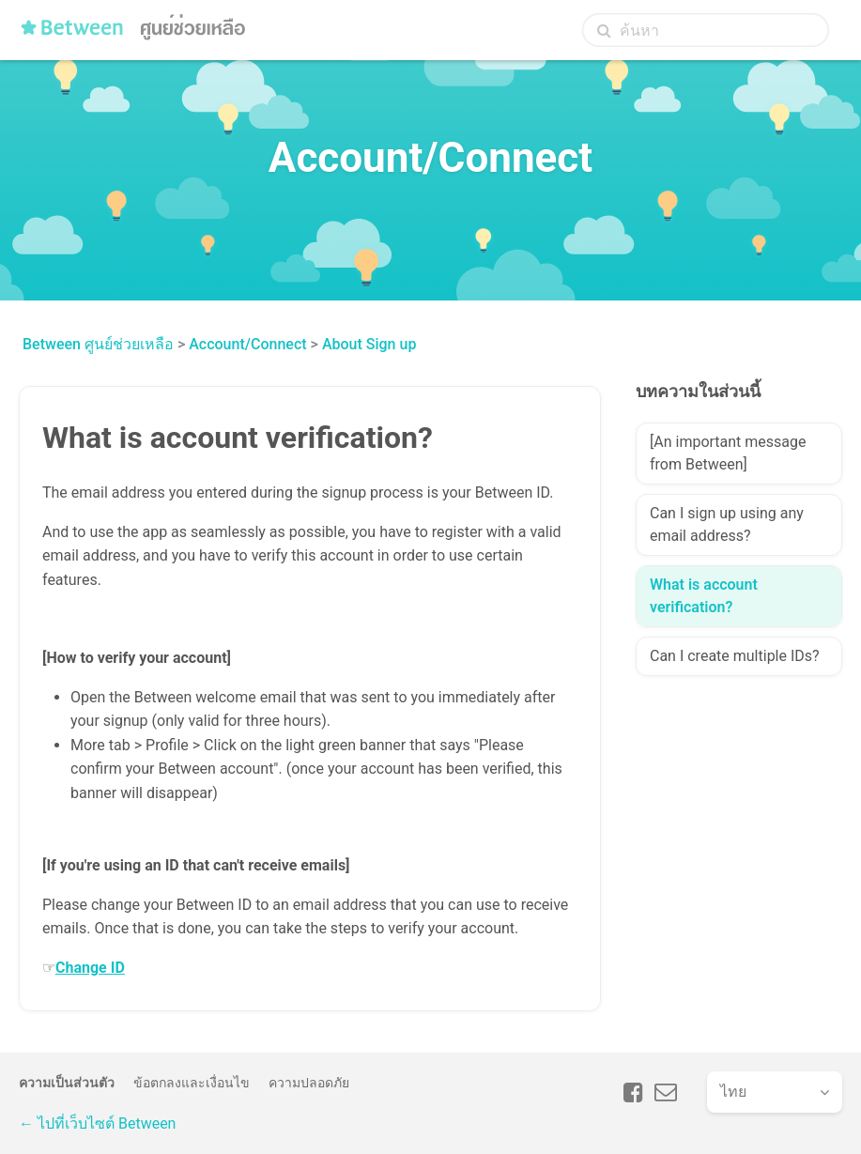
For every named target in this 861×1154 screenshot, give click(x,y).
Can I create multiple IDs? (735, 656)
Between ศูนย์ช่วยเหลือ (98, 344)
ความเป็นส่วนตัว (67, 1082)
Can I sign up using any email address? (727, 524)
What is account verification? (704, 596)
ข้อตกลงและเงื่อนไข (191, 1082)
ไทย (733, 1091)
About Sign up (369, 344)
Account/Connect (247, 344)
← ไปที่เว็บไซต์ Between (97, 1123)
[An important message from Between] (728, 453)
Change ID (90, 968)
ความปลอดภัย (309, 1082)
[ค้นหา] (705, 30)
